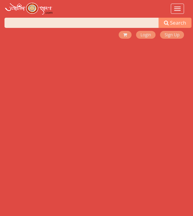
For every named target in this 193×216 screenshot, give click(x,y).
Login (146, 35)
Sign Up (172, 35)
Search (175, 22)
